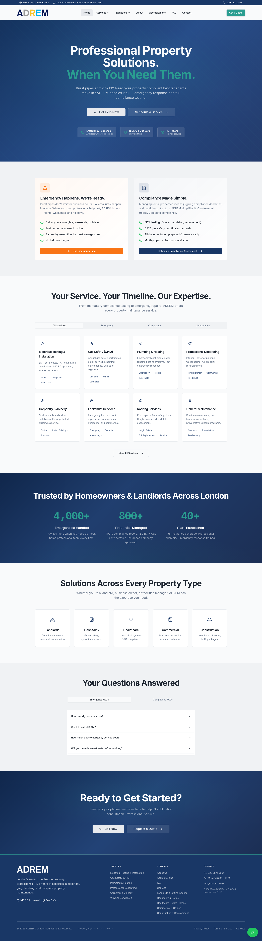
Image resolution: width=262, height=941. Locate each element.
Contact (186, 12)
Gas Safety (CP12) (120, 877)
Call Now (108, 829)
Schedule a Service (151, 112)
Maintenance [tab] (202, 325)
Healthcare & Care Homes (171, 902)
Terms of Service (223, 928)
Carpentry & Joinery (121, 892)
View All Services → (121, 897)
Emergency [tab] (107, 325)
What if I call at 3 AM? (131, 727)
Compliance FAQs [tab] (163, 699)
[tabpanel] (131, 389)
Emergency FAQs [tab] (99, 699)
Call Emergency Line (82, 251)
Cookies (240, 928)
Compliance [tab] (155, 325)
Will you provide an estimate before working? (131, 748)
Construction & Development (173, 913)
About (139, 12)
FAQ (174, 12)
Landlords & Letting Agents (172, 892)
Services (102, 12)
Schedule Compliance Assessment (180, 251)
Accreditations (157, 12)
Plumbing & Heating (121, 882)
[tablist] (131, 325)
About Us (162, 872)
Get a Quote (235, 12)
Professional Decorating (123, 887)
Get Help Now (106, 112)
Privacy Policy (202, 928)
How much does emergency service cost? (131, 737)
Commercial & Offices (169, 908)
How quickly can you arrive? (131, 716)
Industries (123, 12)
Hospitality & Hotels (168, 897)
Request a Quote (148, 829)
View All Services (131, 453)
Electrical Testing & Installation (127, 872)
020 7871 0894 (214, 872)
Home (86, 12)
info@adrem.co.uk (214, 883)
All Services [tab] (59, 325)
